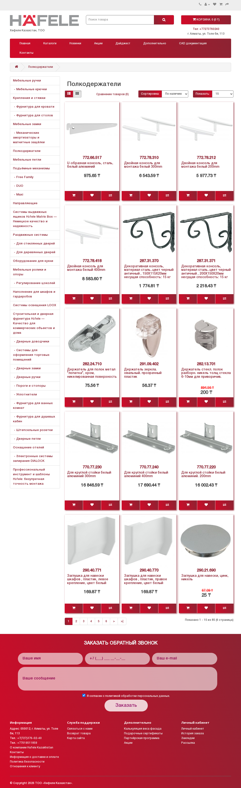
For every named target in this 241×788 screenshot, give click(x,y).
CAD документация (193, 43)
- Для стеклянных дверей (34, 243)
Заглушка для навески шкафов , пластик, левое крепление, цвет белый (87, 579)
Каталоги (49, 43)
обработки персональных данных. (145, 696)
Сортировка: (150, 94)
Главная (25, 43)
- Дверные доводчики (31, 341)
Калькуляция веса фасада (142, 728)
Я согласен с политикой (126, 695)
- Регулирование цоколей (34, 283)
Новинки (75, 43)
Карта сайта (76, 738)
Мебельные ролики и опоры (29, 272)
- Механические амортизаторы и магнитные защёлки (29, 138)
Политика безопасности (27, 761)
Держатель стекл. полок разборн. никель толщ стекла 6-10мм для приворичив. (206, 373)
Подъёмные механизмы (31, 168)
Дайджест (123, 43)
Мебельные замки (27, 124)
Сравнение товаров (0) (112, 94)
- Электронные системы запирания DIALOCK (33, 458)
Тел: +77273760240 (206, 29)
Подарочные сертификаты (143, 733)
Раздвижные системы (30, 235)
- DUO (18, 186)
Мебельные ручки (27, 80)
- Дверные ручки (26, 377)
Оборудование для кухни (33, 261)
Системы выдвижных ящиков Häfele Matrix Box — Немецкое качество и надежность (35, 219)
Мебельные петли (27, 159)
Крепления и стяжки (29, 98)
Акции (98, 43)
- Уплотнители (25, 394)
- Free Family (23, 177)
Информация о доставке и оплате (34, 757)
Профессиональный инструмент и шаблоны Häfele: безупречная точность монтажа (31, 476)
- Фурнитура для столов (33, 115)
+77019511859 (27, 743)
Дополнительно (154, 43)
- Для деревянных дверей (34, 252)
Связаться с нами (79, 728)
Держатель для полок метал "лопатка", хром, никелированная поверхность (92, 373)
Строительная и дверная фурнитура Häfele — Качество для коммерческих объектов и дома (34, 323)
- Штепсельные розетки (33, 430)
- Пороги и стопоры (29, 386)
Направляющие (25, 203)
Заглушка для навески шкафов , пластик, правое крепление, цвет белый (145, 579)
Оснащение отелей (28, 447)
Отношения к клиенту (25, 766)
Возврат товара (79, 733)
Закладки (188, 738)
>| (122, 621)
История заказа (192, 733)
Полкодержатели (40, 67)
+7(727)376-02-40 (29, 738)
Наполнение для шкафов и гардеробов (34, 294)
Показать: (203, 94)
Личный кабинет (192, 728)
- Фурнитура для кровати (33, 107)
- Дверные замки (27, 368)
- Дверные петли (27, 439)
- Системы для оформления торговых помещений (31, 355)
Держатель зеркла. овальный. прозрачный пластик (142, 373)
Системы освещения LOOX (34, 305)
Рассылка (188, 743)
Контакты (26, 53)
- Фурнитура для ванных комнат (33, 405)
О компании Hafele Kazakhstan (31, 747)
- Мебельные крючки (30, 89)
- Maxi (18, 194)
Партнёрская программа (141, 738)
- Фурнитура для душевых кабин (34, 419)
